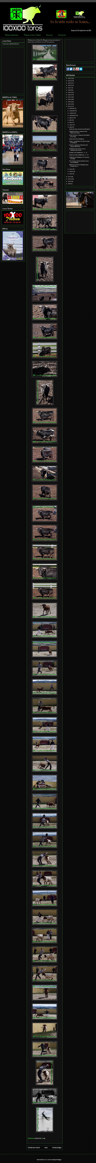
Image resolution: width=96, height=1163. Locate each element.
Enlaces (49, 35)
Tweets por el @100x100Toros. (10, 44)
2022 (69, 85)
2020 (69, 90)
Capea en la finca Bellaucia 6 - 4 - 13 (78, 155)
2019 (69, 92)
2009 (69, 183)
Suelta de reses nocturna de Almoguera (79, 129)
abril (70, 127)
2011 (69, 179)
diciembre (72, 108)
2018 (69, 94)
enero (71, 173)
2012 (69, 176)
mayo (71, 124)
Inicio (46, 1148)
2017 (69, 97)
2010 (69, 181)
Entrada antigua (56, 1148)
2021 (69, 87)
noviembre (72, 110)
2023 (69, 83)
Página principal (11, 35)
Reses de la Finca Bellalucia (76, 139)
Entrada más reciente (34, 1148)
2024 (69, 80)
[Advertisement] (12, 70)
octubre (71, 113)
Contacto (62, 35)
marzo (71, 169)
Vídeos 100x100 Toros (32, 35)
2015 (69, 101)
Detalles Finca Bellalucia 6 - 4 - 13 (78, 152)
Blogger (59, 1159)
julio (70, 120)
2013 (69, 106)
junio (70, 122)
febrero (71, 171)
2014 (69, 104)
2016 (69, 99)
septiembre (72, 115)
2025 (69, 78)
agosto (71, 117)
